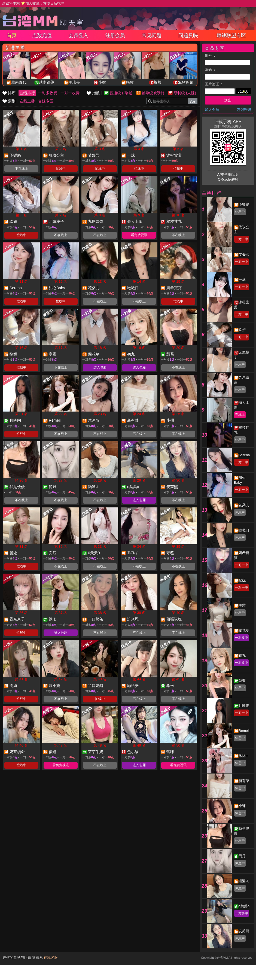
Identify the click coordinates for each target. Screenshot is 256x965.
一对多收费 (47, 93)
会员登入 (78, 35)
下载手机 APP (227, 121)
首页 (12, 35)
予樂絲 (244, 204)
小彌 (242, 806)
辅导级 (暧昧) (153, 93)
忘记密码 (244, 110)
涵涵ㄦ (244, 881)
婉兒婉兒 (185, 82)
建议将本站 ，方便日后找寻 (33, 3)
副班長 (74, 82)
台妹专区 (45, 101)
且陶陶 (244, 706)
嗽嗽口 (244, 530)
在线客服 (51, 957)
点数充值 (42, 35)
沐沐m (244, 756)
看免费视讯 (139, 235)
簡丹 (242, 856)
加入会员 (212, 110)
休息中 (240, 212)
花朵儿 (244, 505)
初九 (242, 655)
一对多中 (241, 638)
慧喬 (242, 680)
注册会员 (115, 35)
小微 (102, 82)
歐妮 (242, 580)
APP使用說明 (227, 174)
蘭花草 (244, 630)
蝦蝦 (157, 82)
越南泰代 (18, 82)
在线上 (240, 414)
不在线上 (21, 169)
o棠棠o (244, 906)
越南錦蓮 (46, 82)
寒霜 (242, 605)
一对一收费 (70, 93)
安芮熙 (244, 931)
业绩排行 (27, 93)
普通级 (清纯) (120, 93)
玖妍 (242, 330)
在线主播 (27, 101)
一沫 (242, 280)
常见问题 (151, 35)
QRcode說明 (228, 179)
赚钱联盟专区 (231, 35)
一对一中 (241, 239)
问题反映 (188, 35)
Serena (244, 455)
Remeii (244, 731)
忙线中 (61, 169)
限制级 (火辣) (184, 93)
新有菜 (244, 781)
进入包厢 (99, 367)
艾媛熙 (244, 254)
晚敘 (130, 82)
